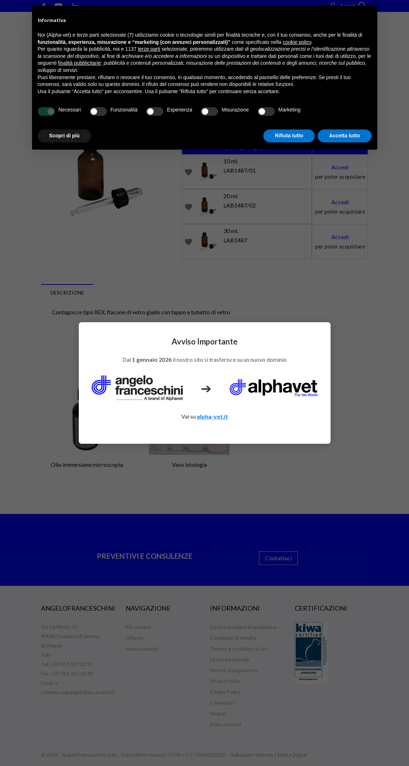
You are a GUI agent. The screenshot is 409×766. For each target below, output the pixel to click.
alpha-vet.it (212, 416)
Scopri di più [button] (64, 135)
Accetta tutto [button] (344, 135)
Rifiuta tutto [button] (289, 135)
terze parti (149, 49)
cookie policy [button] (297, 42)
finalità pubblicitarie (79, 63)
